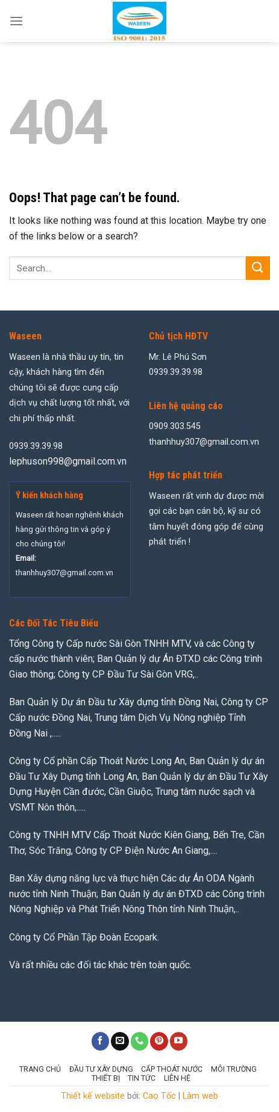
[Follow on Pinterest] (159, 1041)
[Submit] (258, 268)
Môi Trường (234, 1069)
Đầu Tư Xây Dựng (101, 1069)
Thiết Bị (106, 1078)
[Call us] (140, 1041)
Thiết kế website (93, 1096)
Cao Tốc (159, 1096)
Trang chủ (40, 1069)
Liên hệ (177, 1078)
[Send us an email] (120, 1041)
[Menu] (16, 21)
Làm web (200, 1096)
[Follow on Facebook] (101, 1041)
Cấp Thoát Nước (171, 1069)
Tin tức (141, 1078)
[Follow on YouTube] (179, 1041)
